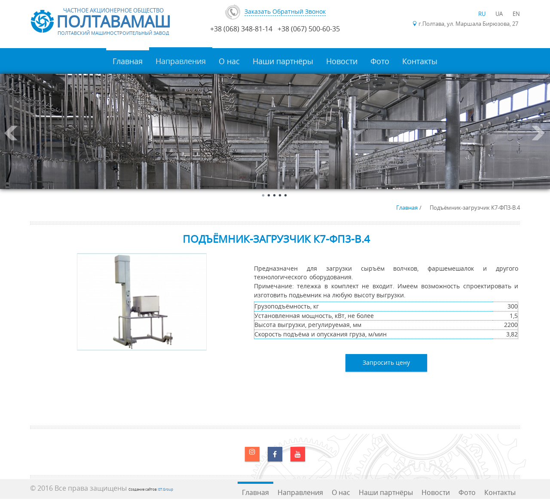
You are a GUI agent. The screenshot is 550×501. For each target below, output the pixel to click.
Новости (342, 61)
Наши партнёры (283, 61)
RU (482, 14)
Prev (11, 133)
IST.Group (165, 489)
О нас (229, 61)
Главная (128, 61)
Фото (379, 61)
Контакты (419, 61)
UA (499, 14)
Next (539, 133)
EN (516, 14)
